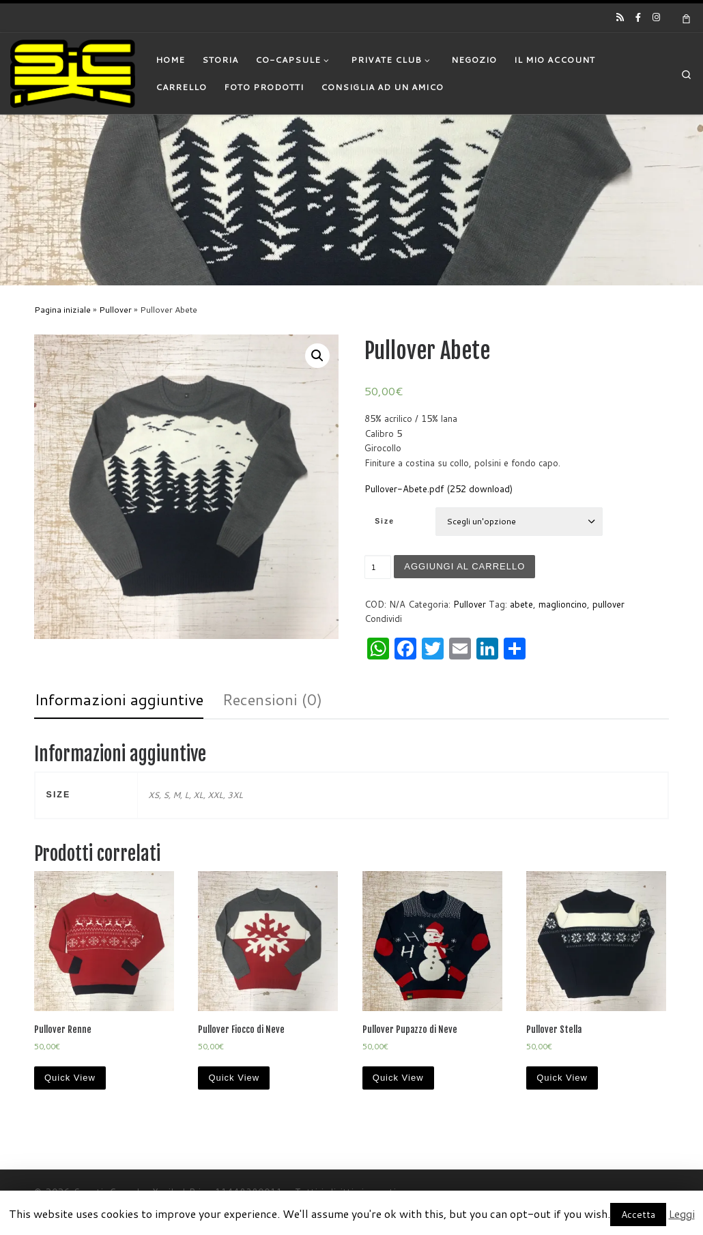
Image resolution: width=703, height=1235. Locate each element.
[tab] (118, 700)
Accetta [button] (638, 1214)
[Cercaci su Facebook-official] (638, 17)
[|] (72, 72)
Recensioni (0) (272, 699)
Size (384, 521)
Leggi (682, 1213)
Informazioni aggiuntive (118, 699)
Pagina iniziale (62, 309)
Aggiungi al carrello (465, 566)
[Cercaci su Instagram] (656, 17)
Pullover (115, 309)
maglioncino (563, 604)
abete (521, 604)
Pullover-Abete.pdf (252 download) (438, 489)
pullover (608, 604)
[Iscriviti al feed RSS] (620, 17)
